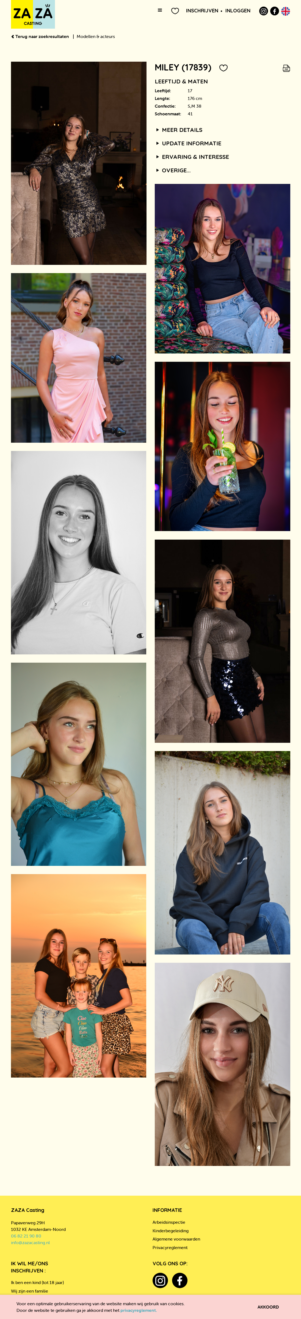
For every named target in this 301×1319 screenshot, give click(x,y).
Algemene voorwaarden (176, 1239)
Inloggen (237, 10)
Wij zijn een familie (29, 1291)
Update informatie (188, 143)
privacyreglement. (138, 1310)
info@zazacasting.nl (30, 1242)
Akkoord (268, 1307)
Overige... (173, 170)
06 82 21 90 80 (26, 1236)
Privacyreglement (170, 1247)
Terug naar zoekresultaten (40, 36)
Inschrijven (202, 10)
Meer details (179, 129)
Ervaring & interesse (192, 156)
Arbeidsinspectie (169, 1222)
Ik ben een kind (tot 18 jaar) (37, 1282)
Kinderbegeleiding (171, 1230)
